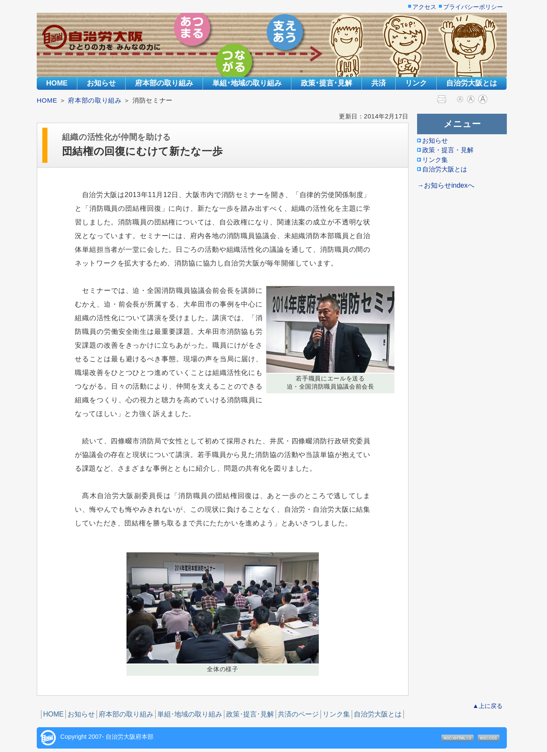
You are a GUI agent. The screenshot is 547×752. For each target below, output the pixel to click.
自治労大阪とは (471, 83)
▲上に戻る (488, 705)
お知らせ (101, 83)
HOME (57, 83)
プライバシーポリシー (473, 7)
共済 (378, 83)
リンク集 (336, 714)
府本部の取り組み (164, 83)
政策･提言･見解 (326, 83)
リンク (416, 83)
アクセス (424, 7)
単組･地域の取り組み (247, 83)
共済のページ (298, 714)
